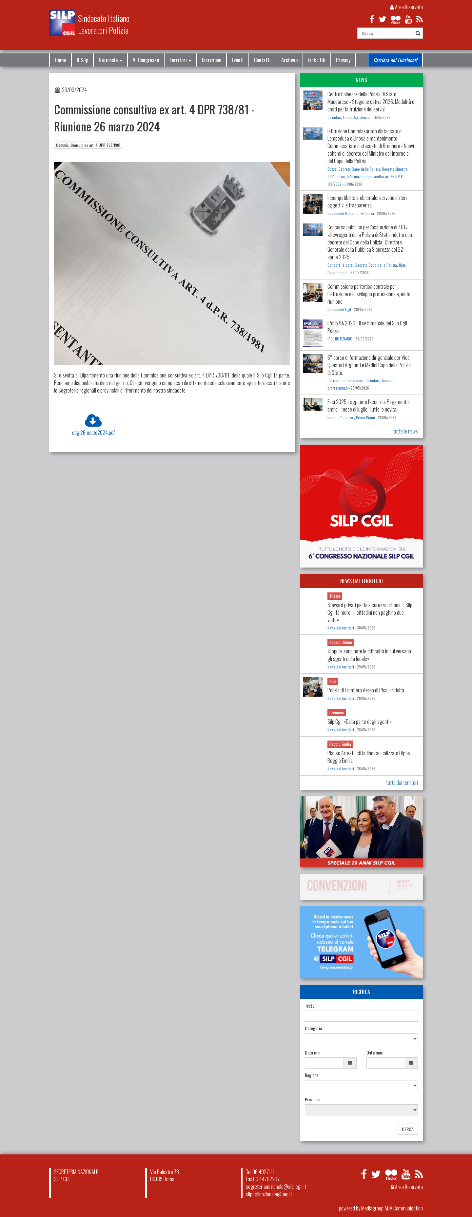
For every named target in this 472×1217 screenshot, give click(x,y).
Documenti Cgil (339, 309)
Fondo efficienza (340, 417)
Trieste (334, 596)
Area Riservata (406, 7)
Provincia (312, 1099)
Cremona (336, 712)
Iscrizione (211, 60)
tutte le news (405, 431)
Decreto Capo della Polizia (359, 169)
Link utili (316, 60)
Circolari (334, 117)
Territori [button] (180, 60)
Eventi (238, 60)
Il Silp (82, 60)
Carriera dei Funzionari (395, 60)
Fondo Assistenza (356, 117)
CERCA (408, 1129)
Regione (311, 1075)
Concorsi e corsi (340, 265)
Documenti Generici (343, 213)
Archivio (289, 60)
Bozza (332, 169)
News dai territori (340, 627)
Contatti (262, 60)
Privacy (343, 60)
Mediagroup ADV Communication (392, 1208)
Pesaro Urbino (340, 642)
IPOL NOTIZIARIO (339, 338)
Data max (374, 1052)
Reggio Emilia (340, 744)
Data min (312, 1052)
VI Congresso (146, 60)
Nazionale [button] (110, 60)
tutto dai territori (402, 782)
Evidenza (367, 213)
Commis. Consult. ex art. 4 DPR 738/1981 (88, 145)
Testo (309, 1005)
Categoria (313, 1028)
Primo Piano (365, 417)
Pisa (332, 681)
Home (60, 60)
